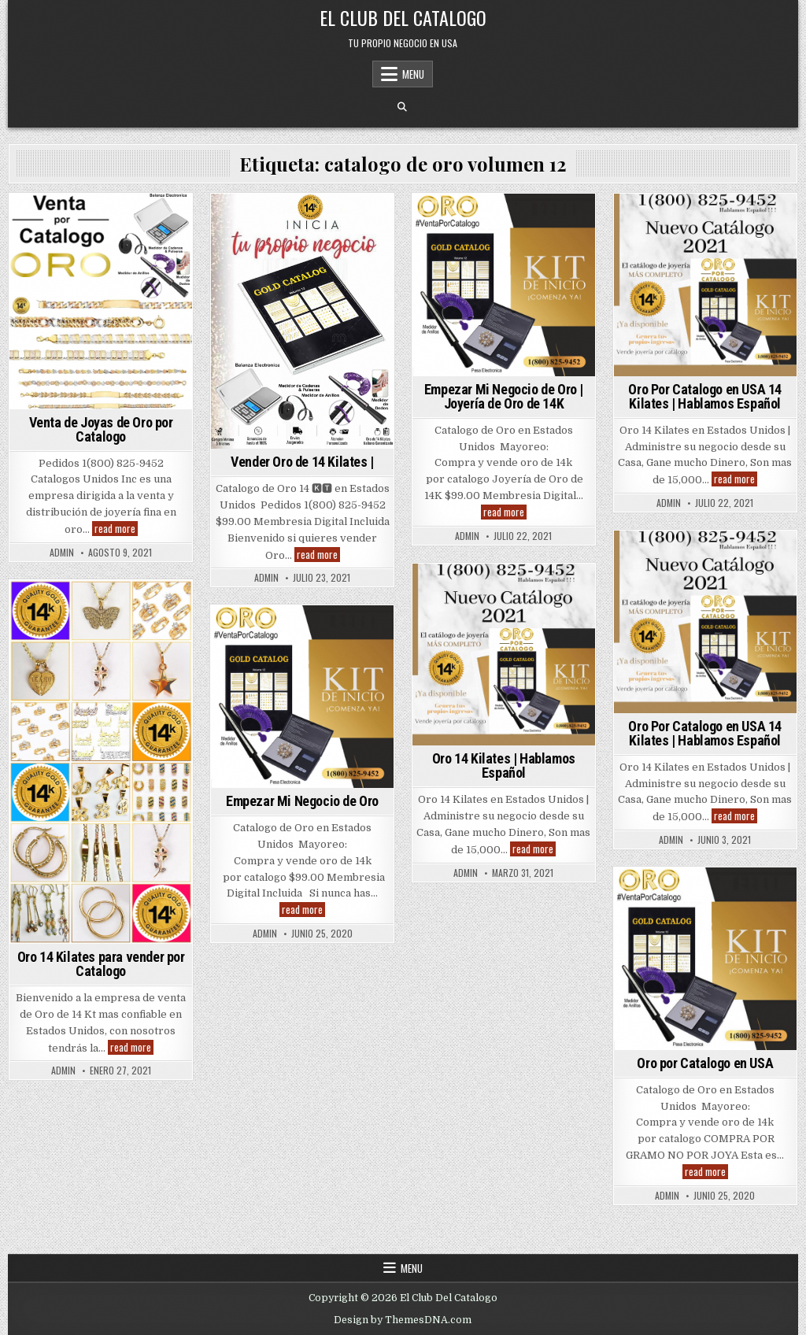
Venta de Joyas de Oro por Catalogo (101, 429)
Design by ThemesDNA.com (402, 1320)
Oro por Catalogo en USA (705, 1063)
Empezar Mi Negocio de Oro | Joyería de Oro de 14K (503, 396)
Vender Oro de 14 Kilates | (302, 461)
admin (62, 552)
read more (116, 528)
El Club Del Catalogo (403, 17)
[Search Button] (402, 107)
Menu (413, 74)
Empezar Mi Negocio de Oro (302, 801)
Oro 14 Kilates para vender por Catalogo (101, 964)
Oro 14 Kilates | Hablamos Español (503, 765)
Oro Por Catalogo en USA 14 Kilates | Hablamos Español (705, 396)
